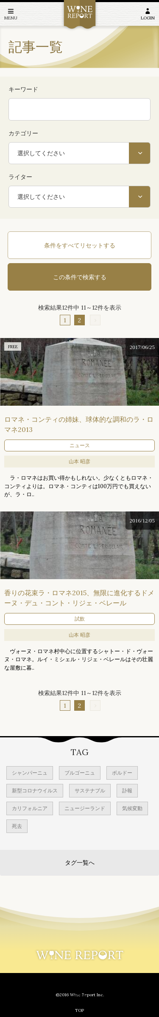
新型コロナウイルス (35, 790)
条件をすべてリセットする (79, 245)
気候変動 (132, 808)
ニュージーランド (84, 808)
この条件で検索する (79, 277)
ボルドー (122, 773)
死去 (17, 826)
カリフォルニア (29, 808)
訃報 (127, 790)
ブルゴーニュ (79, 773)
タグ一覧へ (80, 862)
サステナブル (90, 790)
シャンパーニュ (29, 773)
